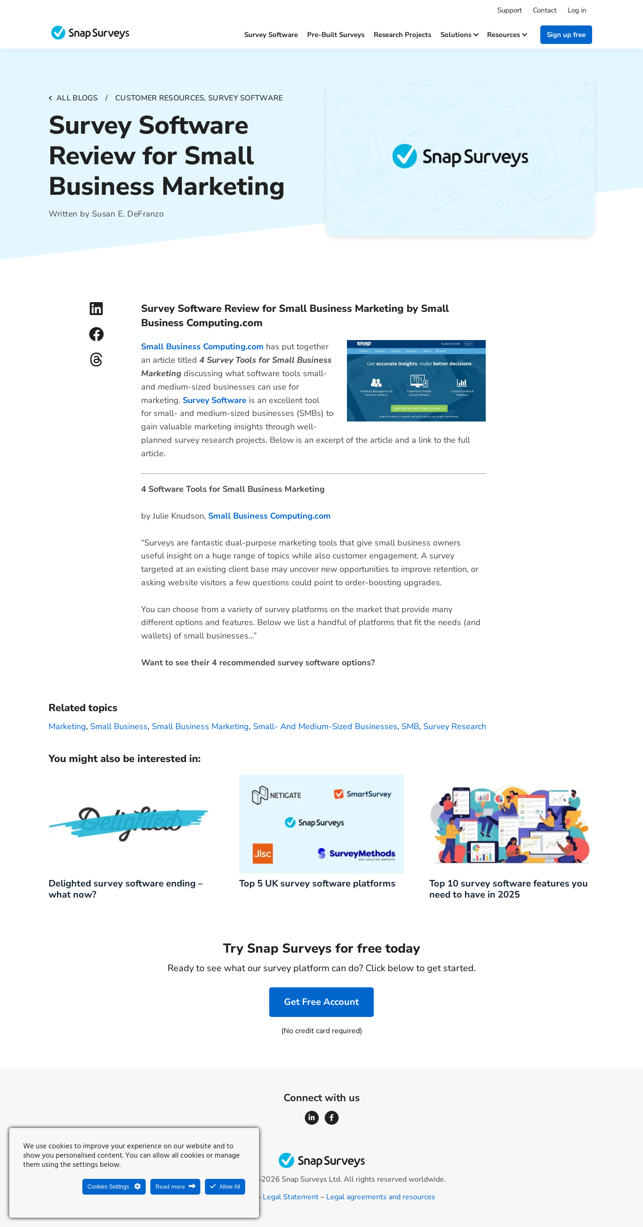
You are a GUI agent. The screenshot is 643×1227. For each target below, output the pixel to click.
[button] (96, 308)
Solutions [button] (459, 34)
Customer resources (159, 98)
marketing (67, 726)
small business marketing (200, 726)
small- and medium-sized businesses (325, 726)
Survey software (271, 34)
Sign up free (566, 34)
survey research (454, 726)
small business (119, 726)
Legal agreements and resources (380, 1197)
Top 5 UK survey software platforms (317, 883)
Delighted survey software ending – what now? (126, 889)
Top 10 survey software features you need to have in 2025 (508, 889)
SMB (410, 726)
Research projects (402, 34)
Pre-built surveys (336, 34)
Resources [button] (506, 34)
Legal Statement (291, 1197)
